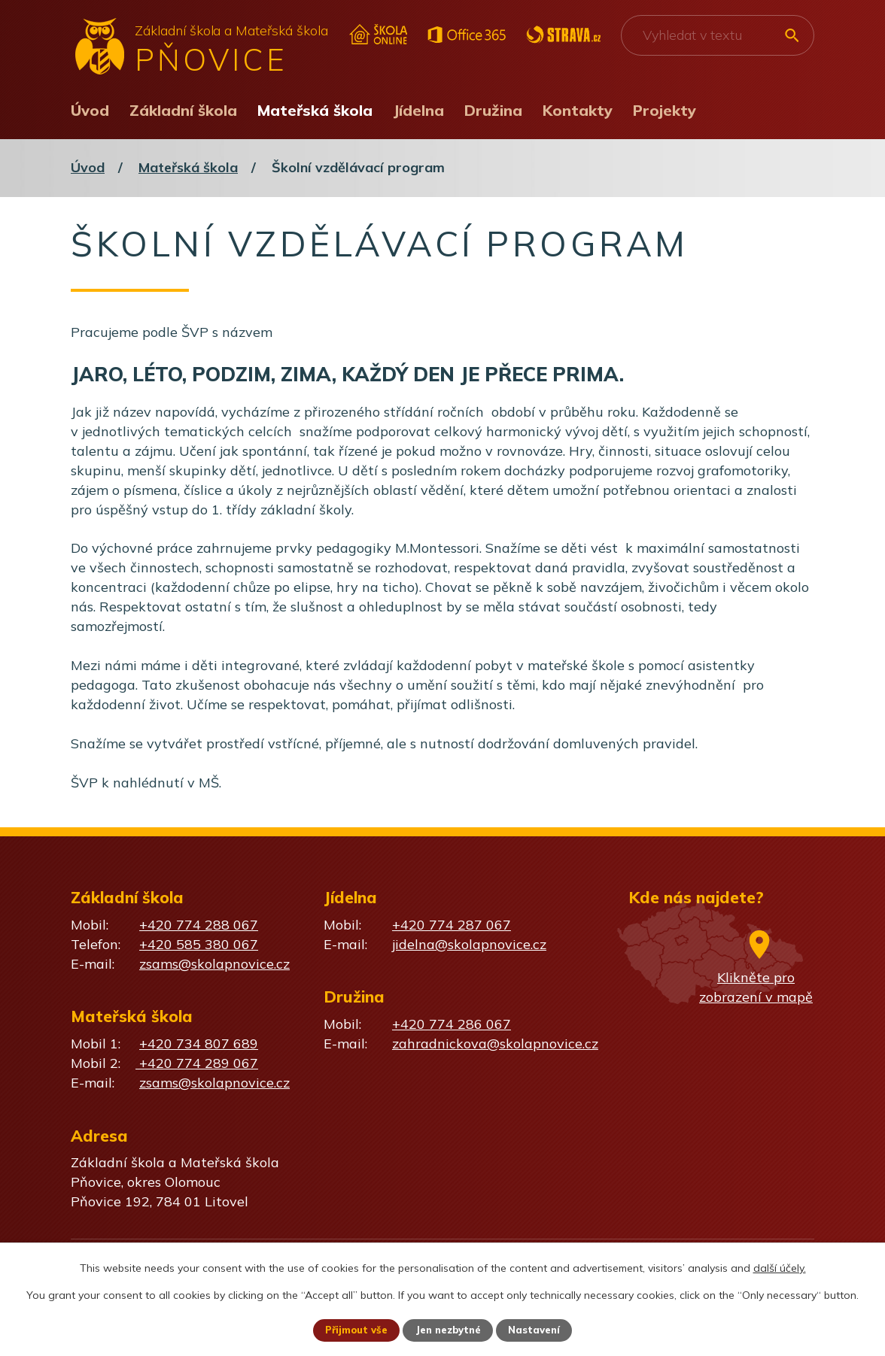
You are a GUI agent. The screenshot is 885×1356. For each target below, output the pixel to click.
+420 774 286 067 (451, 1024)
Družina (493, 110)
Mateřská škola (315, 110)
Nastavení (540, 1329)
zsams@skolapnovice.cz (214, 963)
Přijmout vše (351, 1329)
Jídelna (418, 110)
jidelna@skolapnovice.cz (469, 944)
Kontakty (578, 110)
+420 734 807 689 (198, 1043)
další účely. (779, 1266)
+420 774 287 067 (451, 924)
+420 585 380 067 (198, 944)
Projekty (664, 110)
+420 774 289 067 (196, 1063)
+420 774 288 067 (198, 924)
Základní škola (183, 110)
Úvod (90, 110)
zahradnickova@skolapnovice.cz (495, 1043)
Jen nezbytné (449, 1329)
